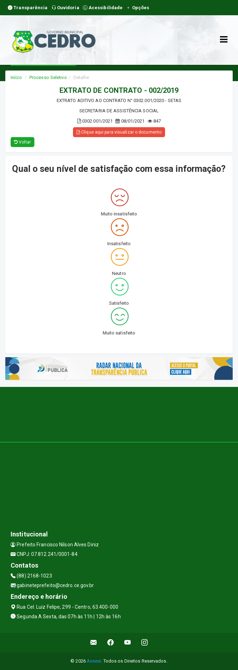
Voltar (22, 142)
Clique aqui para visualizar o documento (119, 132)
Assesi (94, 661)
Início (16, 77)
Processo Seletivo (48, 77)
